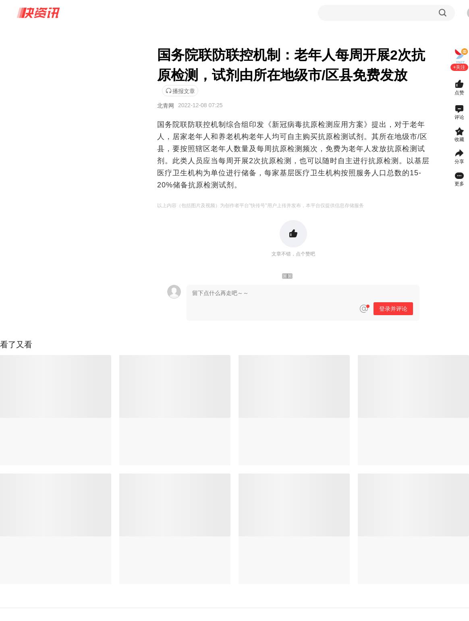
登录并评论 (393, 308)
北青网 (165, 105)
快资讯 (39, 13)
